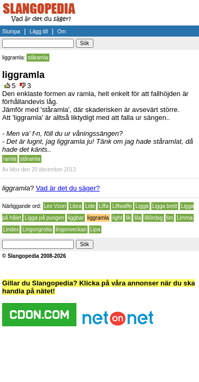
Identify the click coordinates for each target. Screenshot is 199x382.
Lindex (11, 229)
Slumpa (11, 31)
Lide (90, 206)
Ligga (141, 206)
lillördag (153, 218)
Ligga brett (164, 206)
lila (137, 218)
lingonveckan (71, 229)
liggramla (98, 218)
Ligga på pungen (44, 218)
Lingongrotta (37, 229)
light (117, 218)
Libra (75, 206)
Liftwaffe (122, 206)
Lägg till (39, 31)
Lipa (95, 229)
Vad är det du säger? (68, 188)
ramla (9, 159)
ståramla (38, 57)
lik (128, 218)
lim (170, 218)
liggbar (76, 218)
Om (61, 31)
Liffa (104, 206)
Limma (185, 218)
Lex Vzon (55, 206)
